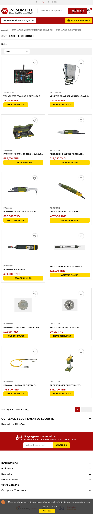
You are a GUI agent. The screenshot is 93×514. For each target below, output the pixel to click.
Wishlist (81, 11)
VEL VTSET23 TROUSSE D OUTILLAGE (21, 96)
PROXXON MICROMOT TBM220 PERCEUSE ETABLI (65, 385)
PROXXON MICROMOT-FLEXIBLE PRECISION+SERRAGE (66, 266)
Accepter (47, 511)
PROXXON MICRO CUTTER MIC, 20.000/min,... (65, 212)
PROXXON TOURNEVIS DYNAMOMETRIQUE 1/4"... (15, 269)
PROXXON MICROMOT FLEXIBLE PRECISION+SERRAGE (19, 385)
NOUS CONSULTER (15, 105)
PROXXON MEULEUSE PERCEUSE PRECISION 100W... (66, 154)
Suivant (89, 409)
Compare (74, 11)
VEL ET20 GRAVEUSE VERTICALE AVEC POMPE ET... (69, 96)
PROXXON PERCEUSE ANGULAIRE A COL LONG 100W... (21, 212)
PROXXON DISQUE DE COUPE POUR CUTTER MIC (21, 327)
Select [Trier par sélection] (17, 51)
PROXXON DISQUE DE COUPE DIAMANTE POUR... (64, 327)
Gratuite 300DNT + (80, 20)
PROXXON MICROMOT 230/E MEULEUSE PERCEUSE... (23, 154)
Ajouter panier (23, 162)
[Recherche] (52, 10)
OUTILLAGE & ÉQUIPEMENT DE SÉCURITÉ (27, 418)
